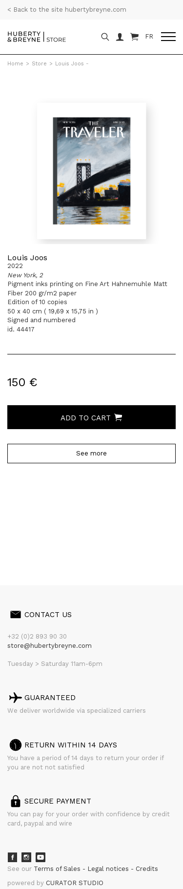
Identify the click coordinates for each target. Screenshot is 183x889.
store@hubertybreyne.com (49, 645)
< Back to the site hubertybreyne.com (66, 9)
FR (149, 36)
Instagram (26, 857)
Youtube (40, 857)
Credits (147, 868)
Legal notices (109, 868)
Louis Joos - (72, 64)
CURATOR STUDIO (74, 883)
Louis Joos (27, 257)
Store (39, 64)
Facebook (12, 857)
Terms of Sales (58, 868)
